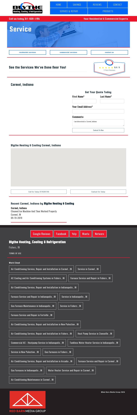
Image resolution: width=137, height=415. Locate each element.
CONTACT (117, 4)
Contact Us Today (98, 191)
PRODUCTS (108, 11)
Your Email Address (82, 106)
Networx (99, 234)
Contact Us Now (98, 130)
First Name (78, 96)
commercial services (68, 52)
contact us (109, 52)
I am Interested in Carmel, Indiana (98, 122)
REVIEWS (97, 4)
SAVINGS (77, 4)
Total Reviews (109, 70)
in (41, 269)
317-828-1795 (32, 18)
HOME (58, 4)
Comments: (78, 116)
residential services (27, 52)
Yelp (74, 234)
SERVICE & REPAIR (69, 11)
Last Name (106, 96)
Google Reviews (41, 234)
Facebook (61, 234)
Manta (85, 234)
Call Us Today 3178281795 (38, 191)
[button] (59, 157)
